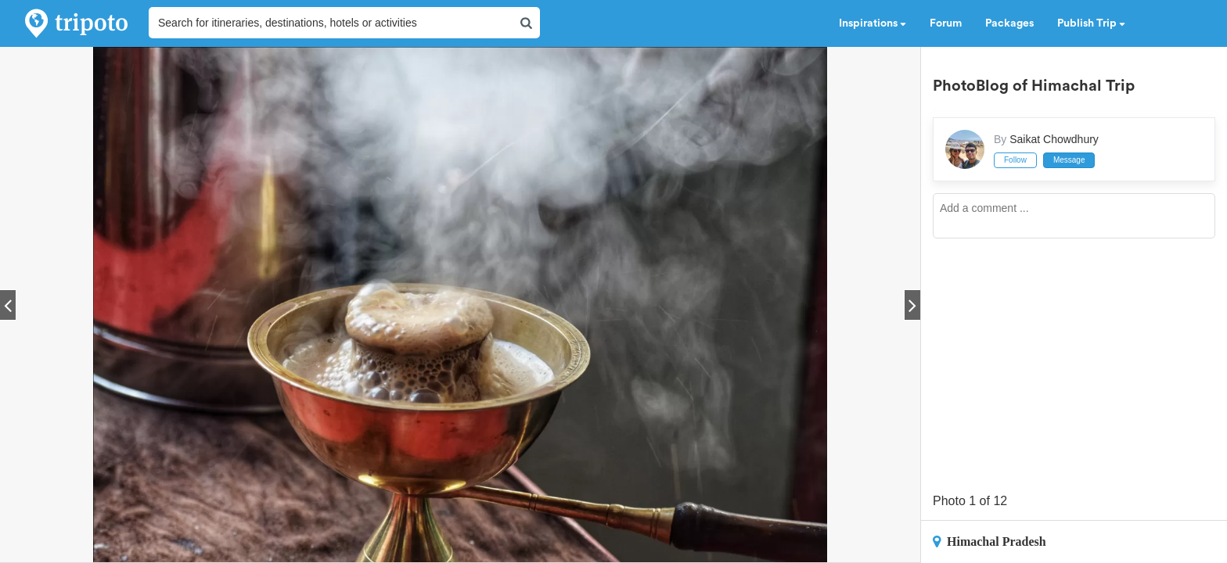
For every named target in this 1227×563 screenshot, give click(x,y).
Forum (946, 23)
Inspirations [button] (872, 23)
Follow (1015, 160)
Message (1069, 160)
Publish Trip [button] (1091, 23)
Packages (1009, 23)
